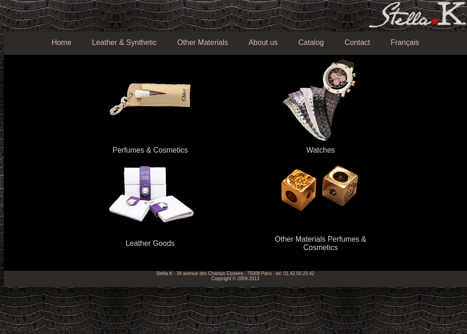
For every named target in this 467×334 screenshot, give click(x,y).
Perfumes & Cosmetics (150, 150)
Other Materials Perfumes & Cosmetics (320, 243)
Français (405, 42)
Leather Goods (150, 243)
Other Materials (202, 42)
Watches (320, 150)
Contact (357, 42)
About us (263, 42)
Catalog (311, 42)
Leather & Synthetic (124, 42)
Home (61, 42)
